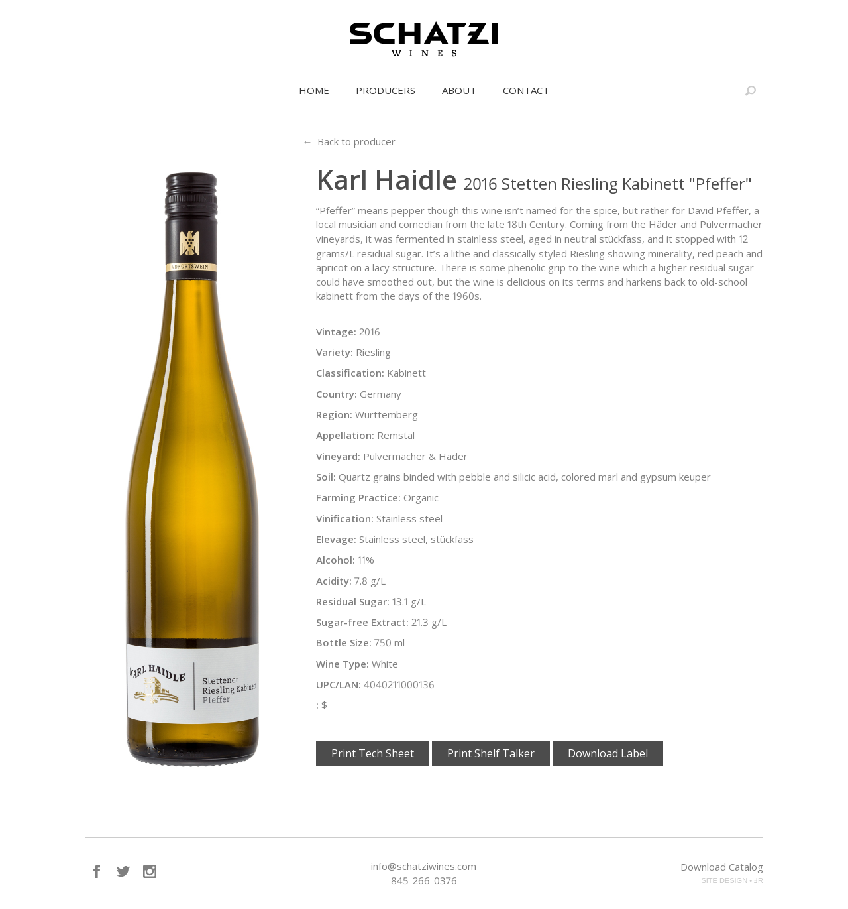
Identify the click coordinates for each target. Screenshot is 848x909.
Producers (385, 90)
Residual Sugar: (353, 601)
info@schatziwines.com (423, 866)
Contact (526, 90)
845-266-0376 (424, 880)
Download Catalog (721, 866)
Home (314, 90)
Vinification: (345, 518)
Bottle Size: (344, 642)
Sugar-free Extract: (362, 622)
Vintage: (336, 331)
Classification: (350, 372)
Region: (334, 414)
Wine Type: (342, 663)
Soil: (326, 476)
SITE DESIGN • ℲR (732, 880)
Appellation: (345, 435)
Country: (336, 393)
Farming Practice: (358, 497)
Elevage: (336, 539)
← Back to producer (349, 141)
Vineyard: (338, 456)
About (459, 90)
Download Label (608, 753)
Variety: (334, 352)
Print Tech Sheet (372, 753)
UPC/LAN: (338, 684)
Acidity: (334, 580)
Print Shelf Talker (491, 753)
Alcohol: (335, 559)
